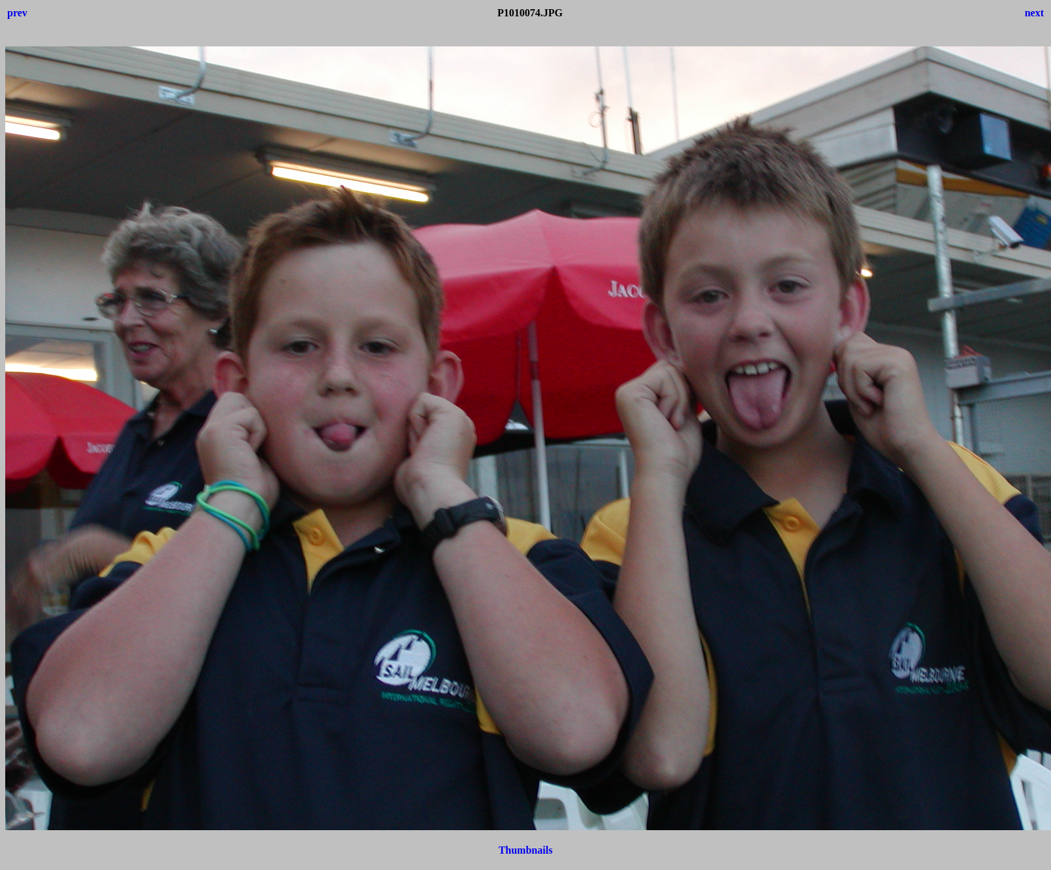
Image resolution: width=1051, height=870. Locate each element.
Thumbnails (526, 850)
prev (17, 12)
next (1034, 12)
